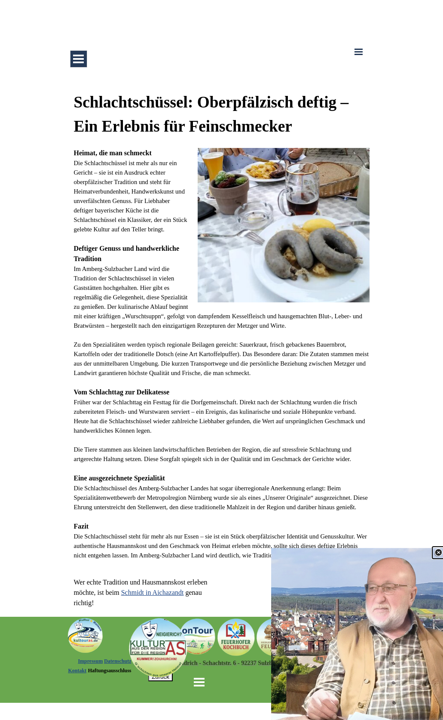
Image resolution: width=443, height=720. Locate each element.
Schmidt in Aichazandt (152, 592)
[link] (357, 634)
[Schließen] (438, 552)
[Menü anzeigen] (78, 59)
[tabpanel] (222, 325)
